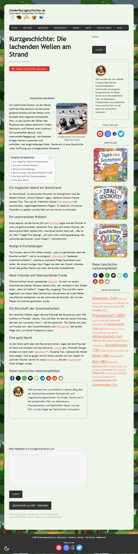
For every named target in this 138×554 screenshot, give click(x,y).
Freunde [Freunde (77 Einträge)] (99, 310)
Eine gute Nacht (20, 180)
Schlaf (59, 348)
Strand (38, 518)
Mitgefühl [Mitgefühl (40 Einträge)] (116, 356)
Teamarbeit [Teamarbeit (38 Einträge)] (109, 369)
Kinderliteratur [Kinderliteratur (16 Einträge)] (98, 345)
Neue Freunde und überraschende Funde (32, 173)
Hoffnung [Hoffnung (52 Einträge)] (99, 340)
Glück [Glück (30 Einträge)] (103, 328)
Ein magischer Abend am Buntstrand (30, 162)
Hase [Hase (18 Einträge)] (121, 329)
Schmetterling (65, 202)
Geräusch (53, 282)
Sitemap (81, 538)
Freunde (23, 518)
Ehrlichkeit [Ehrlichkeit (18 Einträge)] (97, 303)
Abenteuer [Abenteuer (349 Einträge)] (105, 298)
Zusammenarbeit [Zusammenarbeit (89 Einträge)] (104, 380)
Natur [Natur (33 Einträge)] (113, 362)
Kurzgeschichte (52, 515)
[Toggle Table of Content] (49, 158)
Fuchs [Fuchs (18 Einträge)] (95, 320)
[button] (12, 378)
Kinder (41, 515)
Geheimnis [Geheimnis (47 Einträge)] (99, 324)
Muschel (30, 518)
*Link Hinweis (90, 538)
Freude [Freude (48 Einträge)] (118, 306)
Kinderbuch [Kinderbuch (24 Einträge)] (122, 340)
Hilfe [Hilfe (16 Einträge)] (115, 333)
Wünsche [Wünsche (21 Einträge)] (97, 377)
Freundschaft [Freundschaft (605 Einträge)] (108, 315)
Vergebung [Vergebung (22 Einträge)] (110, 373)
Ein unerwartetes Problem (25, 165)
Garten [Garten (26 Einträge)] (104, 320)
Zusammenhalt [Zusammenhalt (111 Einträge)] (105, 384)
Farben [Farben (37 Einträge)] (97, 306)
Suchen (95, 36)
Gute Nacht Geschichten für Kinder (27, 14)
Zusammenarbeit (54, 518)
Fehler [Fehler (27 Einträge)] (108, 306)
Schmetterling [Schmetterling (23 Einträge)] (115, 366)
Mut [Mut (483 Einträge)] (100, 361)
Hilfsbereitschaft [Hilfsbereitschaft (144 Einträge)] (107, 336)
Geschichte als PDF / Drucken (30, 506)
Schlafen (54, 223)
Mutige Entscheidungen (24, 169)
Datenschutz (61, 538)
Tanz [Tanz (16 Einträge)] (98, 370)
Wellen (44, 518)
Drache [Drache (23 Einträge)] (122, 299)
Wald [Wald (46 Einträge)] (121, 372)
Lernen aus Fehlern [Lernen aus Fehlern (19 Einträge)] (119, 350)
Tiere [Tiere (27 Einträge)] (121, 369)
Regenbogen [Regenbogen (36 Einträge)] (100, 366)
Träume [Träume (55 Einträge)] (98, 372)
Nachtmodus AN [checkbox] (7, 548)
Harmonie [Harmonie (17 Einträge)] (112, 329)
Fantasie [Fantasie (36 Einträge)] (123, 302)
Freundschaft (60, 256)
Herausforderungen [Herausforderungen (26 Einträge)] (101, 332)
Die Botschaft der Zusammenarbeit (29, 176)
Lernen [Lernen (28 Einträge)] (105, 350)
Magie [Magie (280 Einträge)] (101, 355)
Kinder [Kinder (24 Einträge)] (111, 340)
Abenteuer (40, 352)
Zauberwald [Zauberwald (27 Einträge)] (109, 376)
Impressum (72, 538)
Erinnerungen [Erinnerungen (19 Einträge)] (109, 303)
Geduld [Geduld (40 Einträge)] (114, 320)
